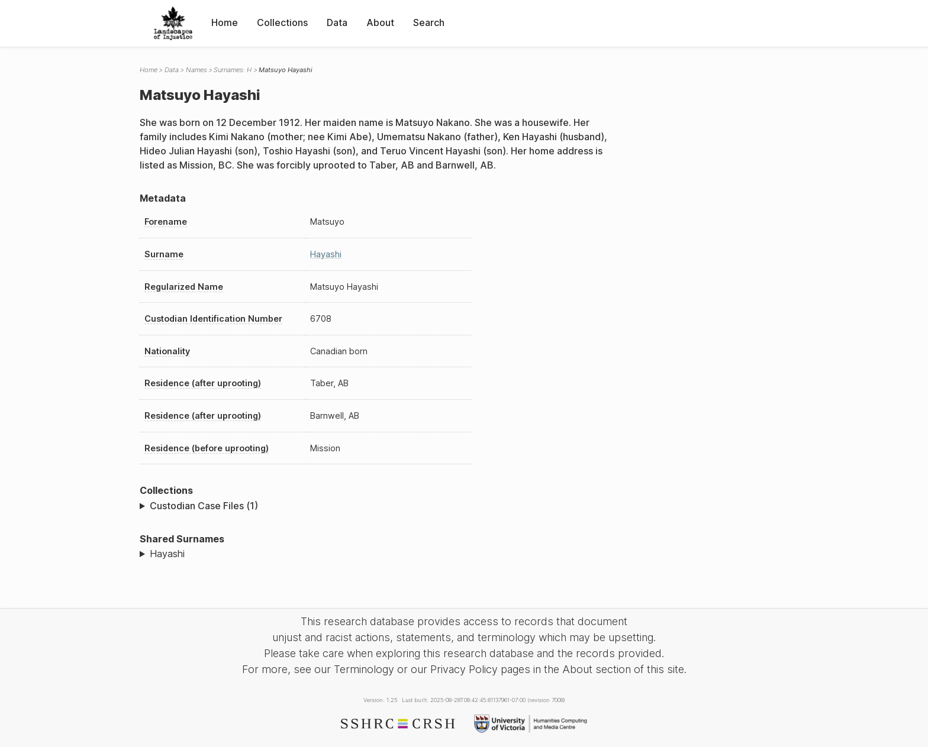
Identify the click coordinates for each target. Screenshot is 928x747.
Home (224, 22)
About (380, 22)
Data (337, 22)
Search (428, 22)
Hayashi (325, 254)
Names (196, 70)
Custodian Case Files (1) (204, 506)
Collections (282, 22)
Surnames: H (233, 70)
